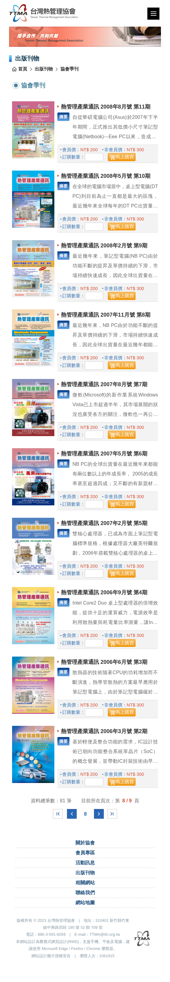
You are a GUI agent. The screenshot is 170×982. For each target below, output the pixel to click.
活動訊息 (85, 864)
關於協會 (85, 844)
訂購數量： (73, 158)
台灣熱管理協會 (46, 14)
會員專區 (85, 854)
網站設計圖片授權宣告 (51, 957)
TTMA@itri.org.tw (104, 936)
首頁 (22, 70)
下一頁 (99, 815)
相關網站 (85, 884)
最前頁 (58, 815)
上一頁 (72, 815)
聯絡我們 (85, 894)
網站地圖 (85, 904)
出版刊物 (44, 70)
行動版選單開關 (155, 14)
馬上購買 (125, 158)
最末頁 (112, 815)
